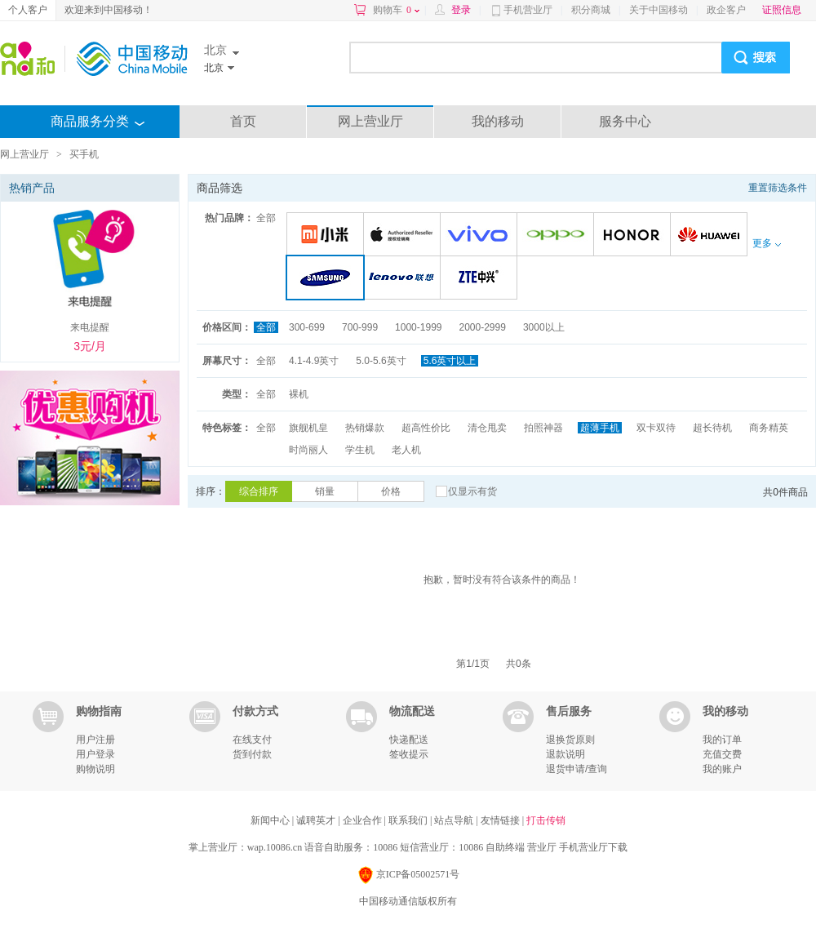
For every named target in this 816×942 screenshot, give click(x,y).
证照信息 (781, 10)
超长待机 (712, 427)
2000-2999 (482, 327)
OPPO (557, 235)
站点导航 (455, 820)
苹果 (404, 235)
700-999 (360, 327)
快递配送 (408, 739)
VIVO (481, 235)
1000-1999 (418, 327)
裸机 (298, 394)
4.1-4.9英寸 (314, 361)
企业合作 (363, 820)
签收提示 (408, 754)
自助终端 (505, 847)
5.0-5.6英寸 (381, 361)
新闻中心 (271, 820)
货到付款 (252, 754)
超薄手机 (599, 427)
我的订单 (722, 739)
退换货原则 (570, 739)
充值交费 (722, 754)
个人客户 (27, 10)
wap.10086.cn (274, 847)
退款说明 (565, 754)
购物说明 (95, 769)
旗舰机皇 (308, 427)
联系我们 (409, 820)
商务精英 (768, 427)
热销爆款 (364, 427)
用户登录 (95, 754)
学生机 (360, 449)
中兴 (481, 278)
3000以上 (544, 327)
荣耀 (634, 235)
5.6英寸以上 (450, 361)
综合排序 (258, 491)
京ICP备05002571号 (408, 875)
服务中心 (625, 121)
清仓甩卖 (487, 427)
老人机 (406, 449)
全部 (266, 218)
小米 (327, 235)
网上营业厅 (370, 121)
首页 (243, 121)
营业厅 (542, 847)
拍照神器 (543, 427)
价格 (391, 491)
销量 (325, 491)
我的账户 (722, 769)
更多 (766, 243)
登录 (461, 10)
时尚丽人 (308, 449)
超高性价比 (425, 427)
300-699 (307, 327)
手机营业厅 (527, 10)
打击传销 (545, 820)
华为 (711, 235)
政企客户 (726, 10)
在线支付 (252, 739)
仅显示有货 (472, 491)
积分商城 (590, 10)
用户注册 (95, 739)
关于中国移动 (658, 10)
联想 (404, 278)
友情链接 (501, 820)
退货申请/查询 (576, 769)
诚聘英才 (317, 820)
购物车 (396, 10)
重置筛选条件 (777, 187)
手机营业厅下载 (593, 847)
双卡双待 (656, 427)
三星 (328, 278)
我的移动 (498, 121)
